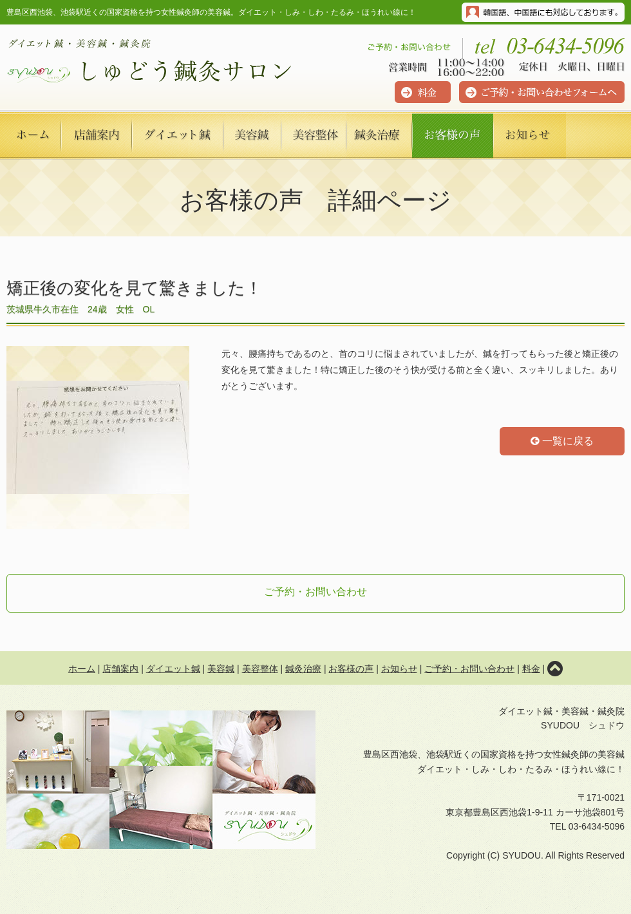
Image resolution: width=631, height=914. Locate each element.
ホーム (81, 668)
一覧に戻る (562, 440)
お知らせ (399, 668)
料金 (531, 668)
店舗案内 (120, 668)
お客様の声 (350, 668)
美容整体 (260, 668)
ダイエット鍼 (173, 668)
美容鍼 (220, 668)
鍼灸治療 (303, 668)
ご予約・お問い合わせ (315, 591)
